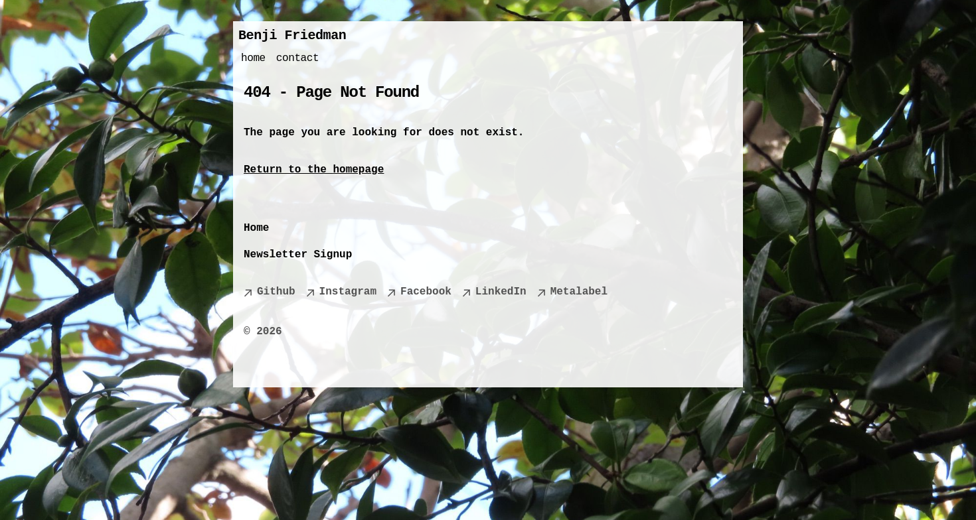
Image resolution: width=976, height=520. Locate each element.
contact (297, 58)
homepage (358, 170)
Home (256, 228)
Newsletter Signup (298, 255)
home (253, 58)
